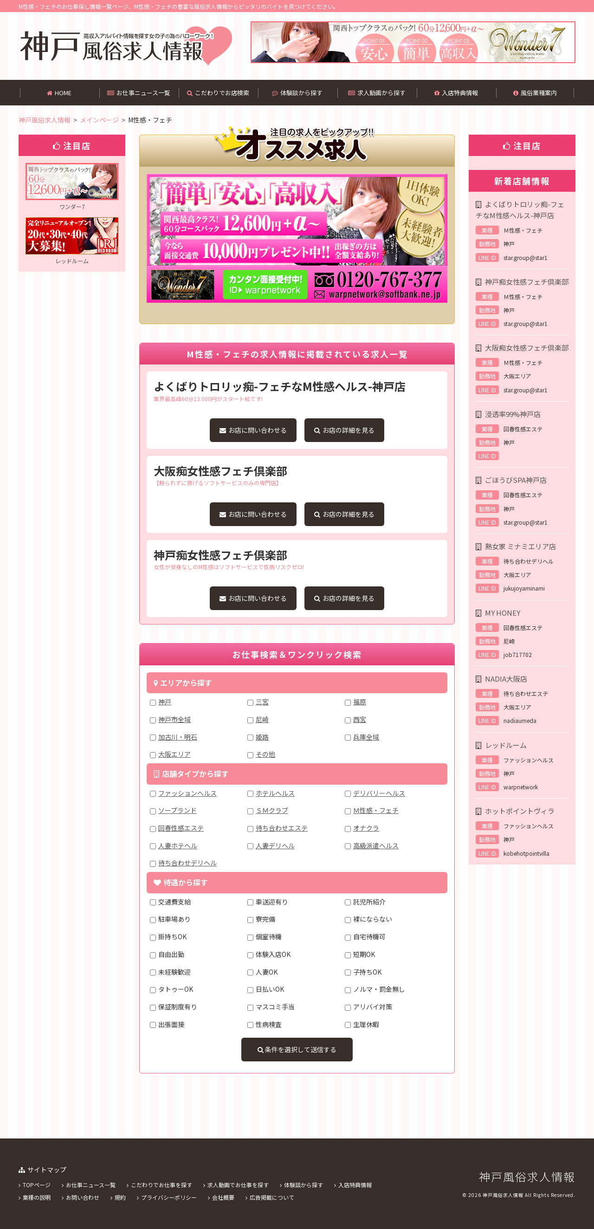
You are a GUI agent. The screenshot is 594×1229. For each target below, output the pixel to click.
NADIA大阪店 (506, 678)
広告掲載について (272, 1197)
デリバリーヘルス (379, 793)
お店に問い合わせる (253, 430)
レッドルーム (506, 745)
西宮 (359, 719)
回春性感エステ (181, 827)
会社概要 (223, 1197)
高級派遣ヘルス (376, 845)
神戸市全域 (174, 719)
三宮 (262, 701)
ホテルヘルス (275, 793)
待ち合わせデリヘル (187, 862)
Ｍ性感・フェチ (376, 810)
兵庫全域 (366, 736)
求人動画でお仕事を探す (238, 1185)
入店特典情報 (456, 92)
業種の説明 (37, 1197)
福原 (359, 701)
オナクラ (366, 827)
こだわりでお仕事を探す (161, 1185)
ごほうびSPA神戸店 (516, 480)
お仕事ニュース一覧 (138, 92)
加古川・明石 (177, 736)
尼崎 (262, 719)
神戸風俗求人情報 (527, 1176)
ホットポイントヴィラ (520, 811)
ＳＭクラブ (272, 810)
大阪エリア (174, 754)
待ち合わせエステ (282, 827)
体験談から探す (297, 92)
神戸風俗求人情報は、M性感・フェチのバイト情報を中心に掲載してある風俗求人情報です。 (125, 46)
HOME (59, 92)
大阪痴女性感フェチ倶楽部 (526, 347)
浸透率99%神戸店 (513, 414)
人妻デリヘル (275, 845)
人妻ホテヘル (177, 845)
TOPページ (37, 1185)
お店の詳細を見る (344, 430)
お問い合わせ (82, 1197)
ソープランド (177, 810)
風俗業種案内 (535, 92)
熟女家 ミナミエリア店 (520, 546)
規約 (120, 1197)
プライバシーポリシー (169, 1197)
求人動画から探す (377, 92)
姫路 (262, 736)
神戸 (164, 701)
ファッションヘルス (187, 793)
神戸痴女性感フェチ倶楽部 (526, 281)
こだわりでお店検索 (218, 92)
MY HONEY (502, 613)
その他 (265, 754)
